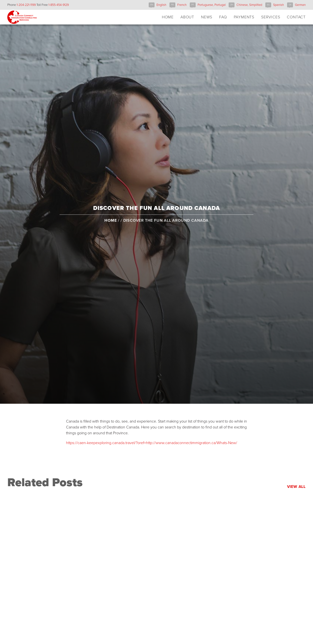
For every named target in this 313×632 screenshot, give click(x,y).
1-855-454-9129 (58, 5)
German (300, 5)
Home (110, 224)
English (161, 5)
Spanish (278, 5)
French (182, 5)
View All (296, 486)
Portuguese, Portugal (212, 5)
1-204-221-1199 (26, 5)
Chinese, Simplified (249, 5)
